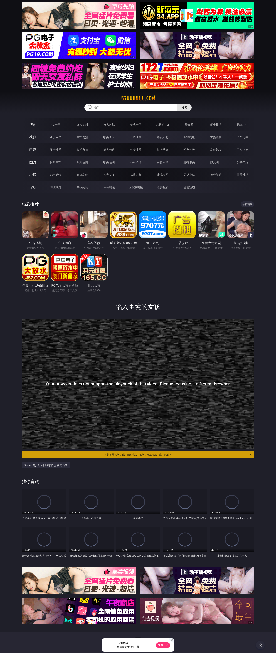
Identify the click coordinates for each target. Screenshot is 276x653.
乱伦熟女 (216, 150)
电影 (32, 149)
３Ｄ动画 (135, 137)
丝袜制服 (189, 137)
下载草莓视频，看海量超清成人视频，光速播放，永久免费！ (178, 454)
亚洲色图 (82, 162)
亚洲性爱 (55, 150)
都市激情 (55, 175)
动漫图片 (135, 162)
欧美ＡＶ (109, 137)
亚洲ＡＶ (55, 137)
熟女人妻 (162, 137)
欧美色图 (109, 162)
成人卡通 (109, 150)
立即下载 (163, 645)
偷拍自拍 (82, 150)
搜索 (184, 107)
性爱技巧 (242, 175)
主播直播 (216, 137)
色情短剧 (189, 187)
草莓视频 (109, 187)
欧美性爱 (135, 150)
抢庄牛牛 (242, 125)
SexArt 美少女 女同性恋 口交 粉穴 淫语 (46, 465)
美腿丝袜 (162, 162)
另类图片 (242, 162)
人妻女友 (109, 175)
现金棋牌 (216, 125)
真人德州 (82, 125)
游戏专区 (135, 125)
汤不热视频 (136, 187)
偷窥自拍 (55, 162)
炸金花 (189, 125)
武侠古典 (135, 175)
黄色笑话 (216, 175)
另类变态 (242, 150)
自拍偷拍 (82, 137)
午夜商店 (82, 187)
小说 (32, 174)
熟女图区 (216, 162)
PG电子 (55, 125)
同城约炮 (55, 187)
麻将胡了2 (162, 125)
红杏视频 (162, 187)
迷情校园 (162, 175)
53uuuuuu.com (138, 98)
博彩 (32, 124)
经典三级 (189, 150)
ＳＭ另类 (242, 137)
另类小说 (189, 175)
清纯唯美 (189, 162)
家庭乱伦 (82, 175)
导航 (32, 187)
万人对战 (109, 125)
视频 (32, 137)
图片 (32, 162)
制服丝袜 (162, 150)
